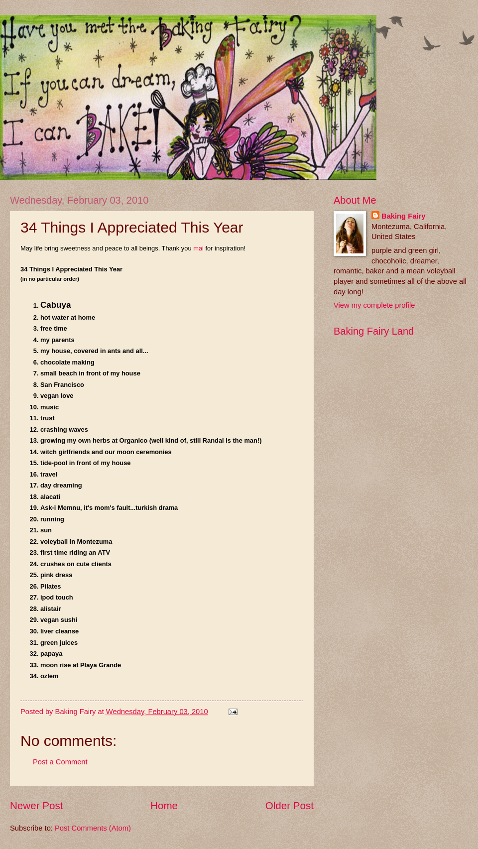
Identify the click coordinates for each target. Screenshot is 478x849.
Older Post (289, 805)
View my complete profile (374, 305)
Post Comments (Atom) (93, 828)
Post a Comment (60, 762)
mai (198, 248)
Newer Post (36, 805)
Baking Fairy (403, 216)
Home (164, 805)
